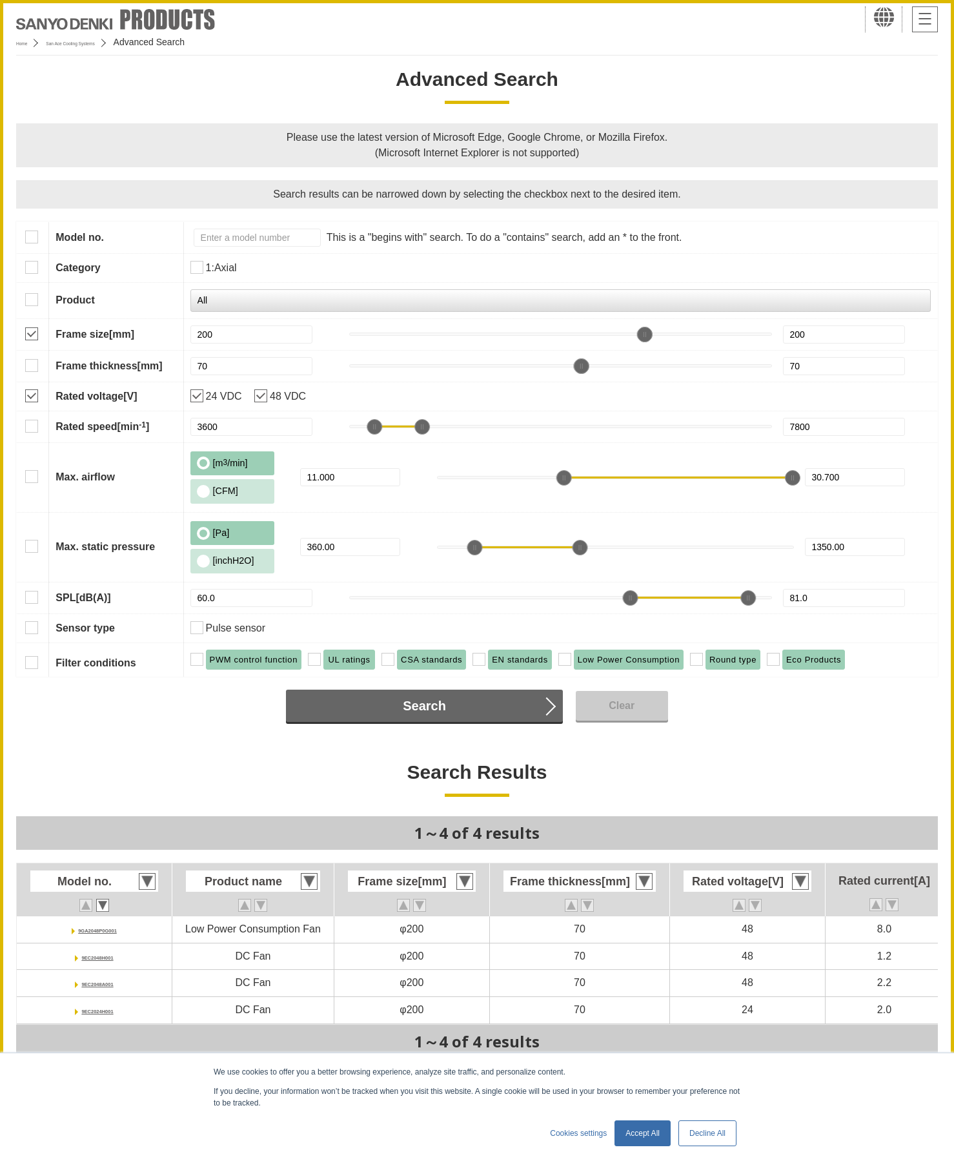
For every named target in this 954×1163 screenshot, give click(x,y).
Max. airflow (85, 476)
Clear (621, 705)
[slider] (645, 334)
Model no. (80, 237)
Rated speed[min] (102, 426)
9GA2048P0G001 (97, 928)
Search (424, 706)
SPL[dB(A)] (83, 597)
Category (78, 267)
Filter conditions (96, 662)
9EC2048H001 (98, 956)
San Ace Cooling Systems (111, 42)
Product (75, 299)
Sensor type (85, 628)
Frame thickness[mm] (109, 365)
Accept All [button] (642, 1133)
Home (28, 42)
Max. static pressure (105, 546)
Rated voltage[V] (96, 396)
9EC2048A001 (98, 982)
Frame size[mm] (95, 334)
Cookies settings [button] (578, 1133)
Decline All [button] (707, 1133)
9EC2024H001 (98, 1009)
